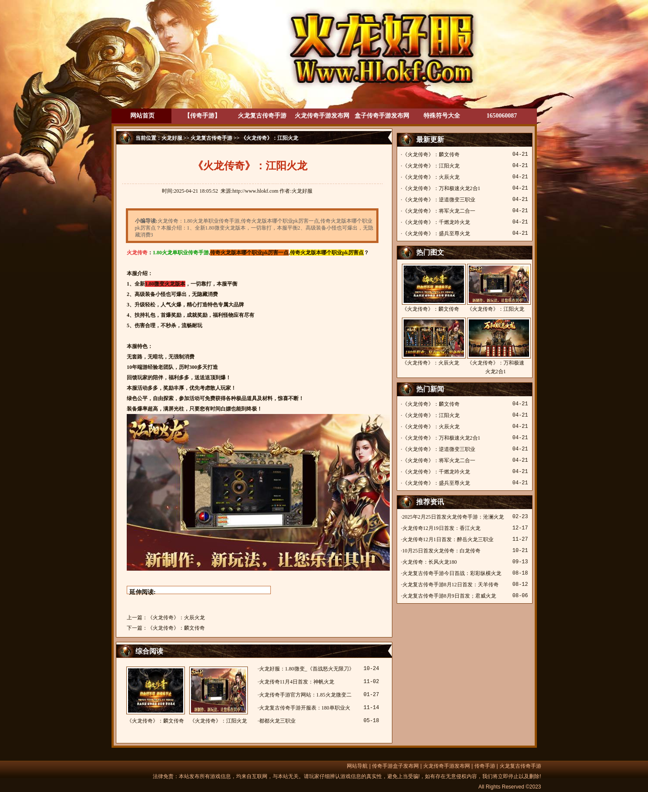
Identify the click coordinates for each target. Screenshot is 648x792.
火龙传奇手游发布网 (322, 115)
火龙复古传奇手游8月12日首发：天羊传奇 (450, 585)
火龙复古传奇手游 (262, 115)
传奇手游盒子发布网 (395, 766)
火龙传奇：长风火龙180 (429, 562)
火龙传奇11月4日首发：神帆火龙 (297, 682)
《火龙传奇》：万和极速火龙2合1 (441, 188)
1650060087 (502, 115)
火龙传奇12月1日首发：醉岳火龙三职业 (447, 539)
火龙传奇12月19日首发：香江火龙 (441, 528)
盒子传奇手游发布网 (382, 115)
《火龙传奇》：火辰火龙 (176, 618)
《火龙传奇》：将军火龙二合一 (438, 211)
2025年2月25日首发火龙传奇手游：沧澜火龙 (453, 517)
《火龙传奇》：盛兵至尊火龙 (436, 233)
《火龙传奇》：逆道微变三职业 (438, 200)
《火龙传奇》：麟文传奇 (176, 628)
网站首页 (142, 115)
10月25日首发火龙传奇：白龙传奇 (441, 551)
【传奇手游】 (202, 115)
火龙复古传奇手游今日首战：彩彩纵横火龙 (451, 573)
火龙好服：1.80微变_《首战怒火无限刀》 (306, 669)
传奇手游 (484, 766)
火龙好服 (171, 138)
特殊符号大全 (442, 115)
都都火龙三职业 (277, 721)
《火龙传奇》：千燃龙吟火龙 (436, 222)
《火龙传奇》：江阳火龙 (218, 695)
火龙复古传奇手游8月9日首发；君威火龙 (449, 596)
